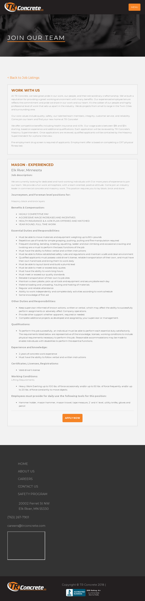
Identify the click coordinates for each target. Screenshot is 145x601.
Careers (25, 479)
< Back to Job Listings (23, 77)
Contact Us (28, 486)
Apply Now (72, 418)
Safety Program (32, 494)
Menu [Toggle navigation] (134, 7)
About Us (26, 471)
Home (23, 464)
